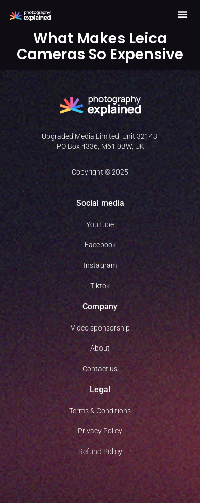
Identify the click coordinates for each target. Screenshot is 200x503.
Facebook (100, 244)
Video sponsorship (100, 328)
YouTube (100, 224)
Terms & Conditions (100, 411)
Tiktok (100, 286)
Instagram (100, 265)
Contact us (100, 369)
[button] (182, 14)
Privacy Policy (100, 431)
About (100, 348)
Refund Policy (100, 451)
